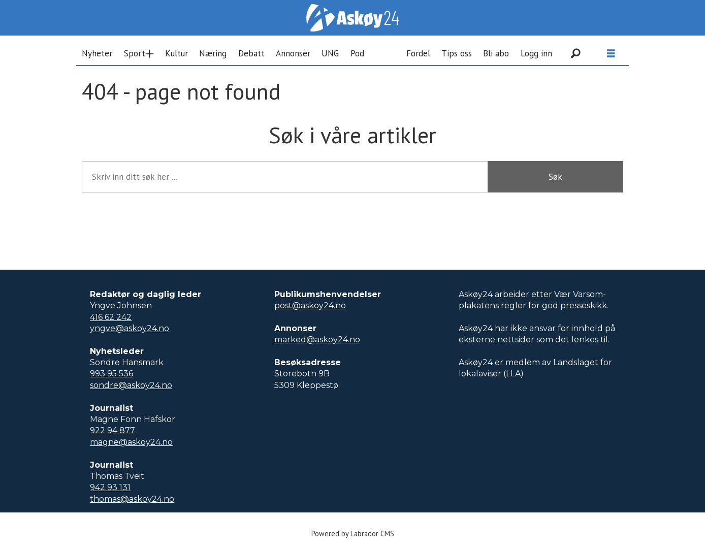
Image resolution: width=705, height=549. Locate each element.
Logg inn (536, 53)
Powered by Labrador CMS (352, 533)
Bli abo (496, 53)
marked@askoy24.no (317, 339)
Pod (357, 53)
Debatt (251, 53)
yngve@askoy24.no (129, 328)
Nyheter (97, 53)
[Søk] (575, 53)
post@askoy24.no (310, 305)
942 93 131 (110, 487)
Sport (134, 53)
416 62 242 (111, 317)
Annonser (293, 53)
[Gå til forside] (352, 17)
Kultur (176, 53)
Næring (213, 53)
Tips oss (456, 53)
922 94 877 (112, 430)
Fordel (418, 53)
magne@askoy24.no (131, 442)
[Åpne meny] (611, 53)
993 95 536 (111, 373)
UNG (330, 53)
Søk (555, 176)
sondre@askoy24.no (131, 385)
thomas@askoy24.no (132, 499)
